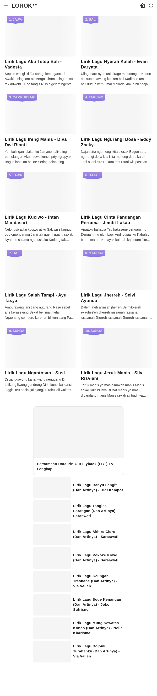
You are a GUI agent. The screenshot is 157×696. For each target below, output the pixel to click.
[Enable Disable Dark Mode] (143, 6)
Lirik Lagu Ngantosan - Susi (35, 373)
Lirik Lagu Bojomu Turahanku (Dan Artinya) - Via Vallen (96, 651)
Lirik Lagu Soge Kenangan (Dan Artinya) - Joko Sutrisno (97, 604)
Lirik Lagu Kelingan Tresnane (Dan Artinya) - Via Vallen (95, 581)
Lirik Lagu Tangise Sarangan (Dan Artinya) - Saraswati (95, 511)
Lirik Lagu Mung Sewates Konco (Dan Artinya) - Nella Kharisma (98, 628)
